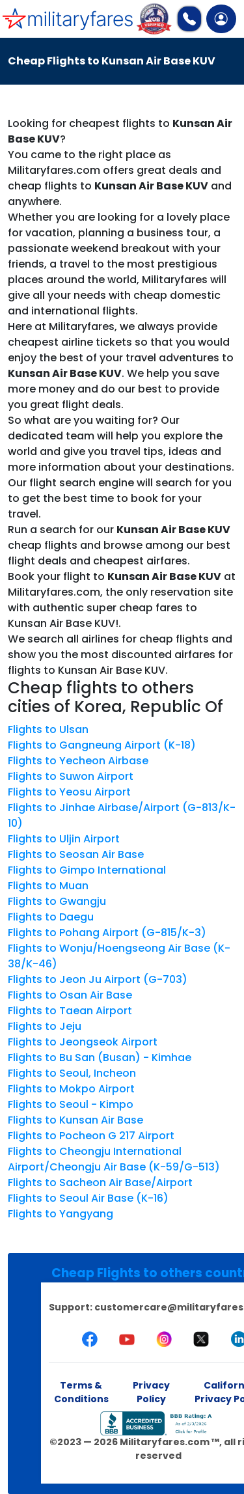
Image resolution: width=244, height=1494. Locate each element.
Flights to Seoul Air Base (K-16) (88, 1198)
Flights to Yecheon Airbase (78, 760)
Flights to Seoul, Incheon (72, 1073)
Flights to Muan (48, 885)
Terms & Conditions (81, 1392)
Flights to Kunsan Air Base (75, 1120)
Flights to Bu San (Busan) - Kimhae (99, 1057)
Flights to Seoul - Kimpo (70, 1104)
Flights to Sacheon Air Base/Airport (100, 1182)
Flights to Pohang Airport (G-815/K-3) (107, 932)
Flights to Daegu (51, 916)
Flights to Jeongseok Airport (82, 1041)
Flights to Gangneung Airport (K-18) (102, 745)
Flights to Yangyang (60, 1213)
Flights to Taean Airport (70, 1010)
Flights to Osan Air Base (70, 995)
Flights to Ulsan (48, 729)
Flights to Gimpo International (87, 870)
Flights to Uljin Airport (64, 838)
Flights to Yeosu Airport (69, 791)
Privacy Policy (151, 1392)
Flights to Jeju (44, 1026)
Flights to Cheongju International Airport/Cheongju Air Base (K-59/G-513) (114, 1159)
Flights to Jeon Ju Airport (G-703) (97, 979)
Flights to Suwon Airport (70, 776)
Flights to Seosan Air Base (76, 854)
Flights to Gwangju (57, 901)
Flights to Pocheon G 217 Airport (91, 1135)
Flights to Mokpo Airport (71, 1088)
